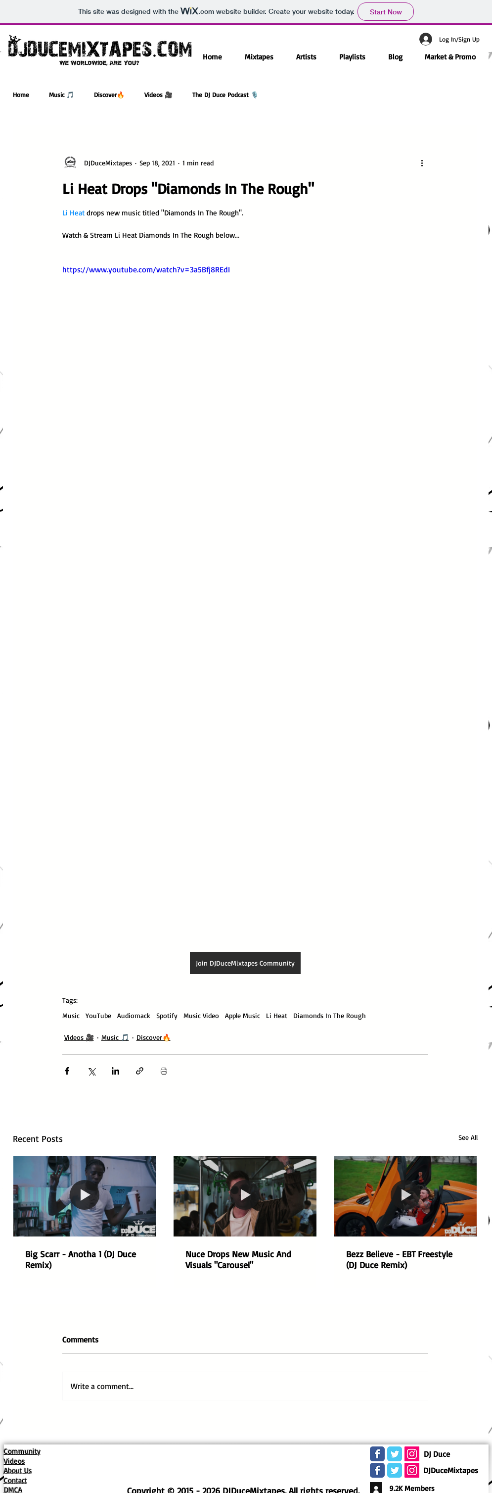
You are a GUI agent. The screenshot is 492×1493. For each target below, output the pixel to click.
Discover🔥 (109, 95)
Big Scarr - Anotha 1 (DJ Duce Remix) (80, 1259)
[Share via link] (139, 1071)
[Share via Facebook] (67, 1071)
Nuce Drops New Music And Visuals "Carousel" (238, 1259)
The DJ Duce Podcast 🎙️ (225, 95)
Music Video (201, 1015)
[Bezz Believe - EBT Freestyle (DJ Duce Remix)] (405, 1196)
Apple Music (242, 1015)
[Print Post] (164, 1071)
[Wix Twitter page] (394, 1453)
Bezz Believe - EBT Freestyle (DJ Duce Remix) (399, 1259)
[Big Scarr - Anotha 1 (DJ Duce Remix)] (84, 1196)
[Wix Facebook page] (377, 1453)
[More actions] (422, 162)
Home (21, 95)
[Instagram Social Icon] (411, 1453)
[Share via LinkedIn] (115, 1071)
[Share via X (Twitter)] (91, 1071)
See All (468, 1137)
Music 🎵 (61, 95)
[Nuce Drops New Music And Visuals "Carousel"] (245, 1196)
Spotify (167, 1015)
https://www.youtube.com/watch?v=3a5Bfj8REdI (146, 269)
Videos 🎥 (158, 95)
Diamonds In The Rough (329, 1015)
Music (71, 1015)
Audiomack (133, 1015)
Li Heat (276, 1015)
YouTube (98, 1015)
